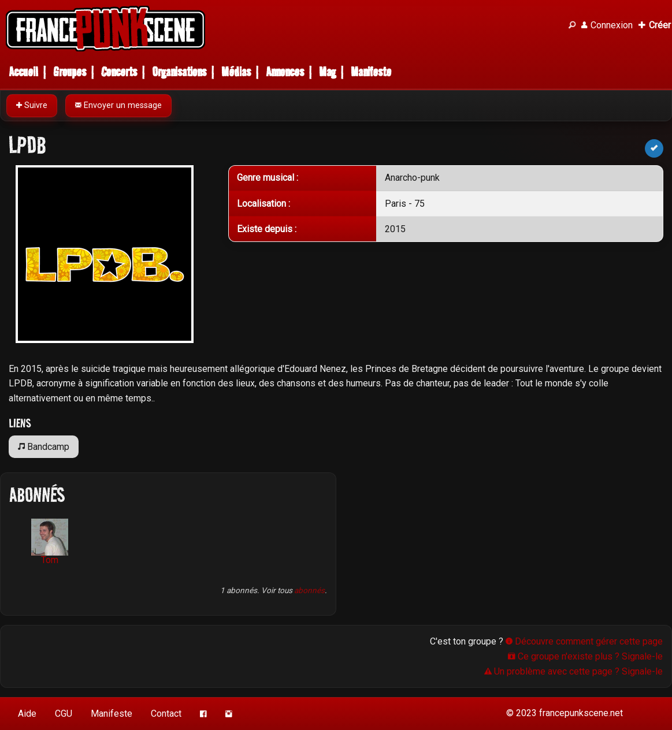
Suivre (31, 105)
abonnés (309, 590)
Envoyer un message (118, 105)
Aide (27, 713)
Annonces (285, 72)
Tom (49, 542)
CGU (63, 713)
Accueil (23, 72)
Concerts (119, 72)
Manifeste (371, 72)
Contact (166, 713)
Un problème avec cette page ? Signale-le (573, 671)
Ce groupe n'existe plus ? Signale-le (585, 656)
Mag (327, 72)
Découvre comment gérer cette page (584, 641)
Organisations (179, 72)
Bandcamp (43, 446)
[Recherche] (572, 25)
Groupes (69, 72)
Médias (236, 72)
